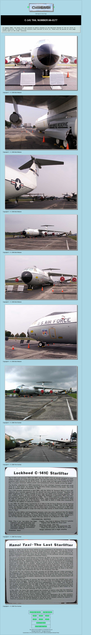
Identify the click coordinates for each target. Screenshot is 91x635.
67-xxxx (47, 619)
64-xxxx (47, 615)
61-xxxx (34, 615)
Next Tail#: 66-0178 (47, 612)
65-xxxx (34, 619)
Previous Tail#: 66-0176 (35, 612)
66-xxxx (41, 619)
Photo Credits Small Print (40, 626)
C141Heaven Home (41, 622)
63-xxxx (41, 615)
